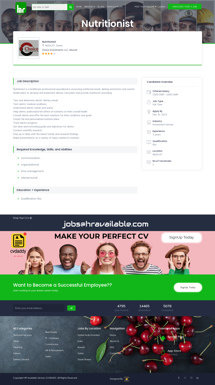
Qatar (81, 353)
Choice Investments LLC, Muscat (59, 49)
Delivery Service (21, 359)
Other (16, 341)
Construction (51, 344)
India (80, 341)
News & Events (115, 6)
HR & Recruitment (54, 350)
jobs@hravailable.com (108, 224)
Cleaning (17, 347)
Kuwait (81, 347)
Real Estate (51, 332)
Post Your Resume (144, 6)
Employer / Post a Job (185, 6)
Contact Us (115, 353)
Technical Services (22, 335)
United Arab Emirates (89, 335)
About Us (114, 341)
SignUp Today (188, 287)
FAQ (112, 347)
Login (162, 6)
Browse (88, 6)
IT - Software (52, 338)
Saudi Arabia (84, 359)
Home (79, 6)
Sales (48, 356)
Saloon (16, 353)
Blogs (101, 6)
